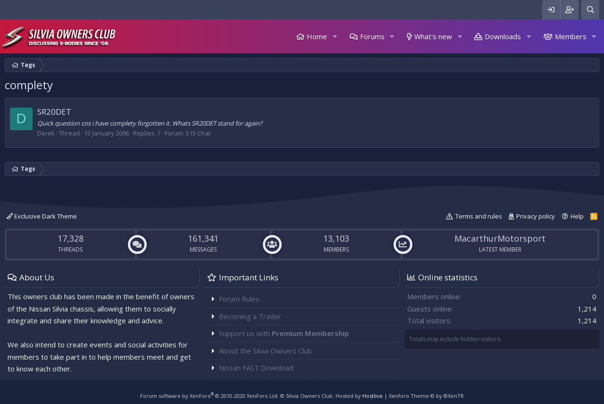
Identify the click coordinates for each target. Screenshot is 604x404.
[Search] (590, 9)
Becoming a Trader (250, 316)
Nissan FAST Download (256, 367)
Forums (372, 36)
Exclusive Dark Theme (42, 216)
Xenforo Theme (426, 395)
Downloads (503, 36)
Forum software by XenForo (209, 395)
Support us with (284, 333)
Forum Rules (239, 298)
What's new (433, 36)
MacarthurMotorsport (499, 238)
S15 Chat (197, 133)
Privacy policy (535, 216)
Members (571, 36)
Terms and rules (478, 216)
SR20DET (54, 111)
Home (317, 36)
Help (577, 216)
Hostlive (372, 395)
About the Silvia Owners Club (265, 350)
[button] (334, 36)
